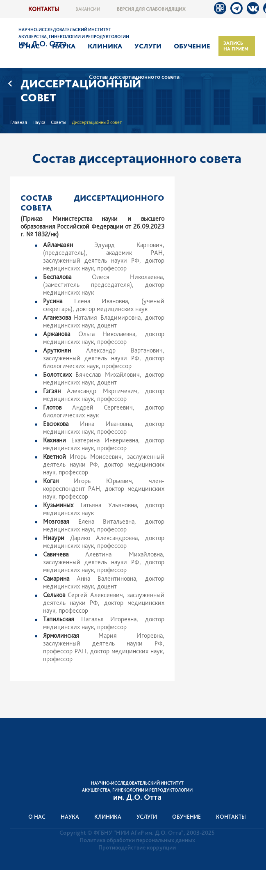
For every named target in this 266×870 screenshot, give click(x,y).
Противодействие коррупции (137, 847)
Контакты (43, 8)
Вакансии (87, 9)
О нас (29, 46)
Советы (58, 122)
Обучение (192, 46)
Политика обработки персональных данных (137, 840)
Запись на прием (235, 46)
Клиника (105, 46)
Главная (18, 122)
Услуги (147, 46)
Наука (63, 46)
